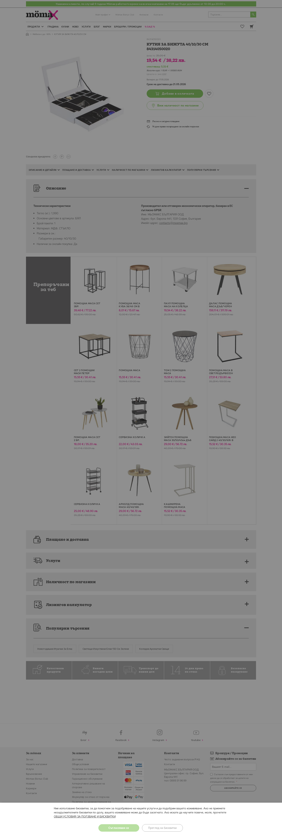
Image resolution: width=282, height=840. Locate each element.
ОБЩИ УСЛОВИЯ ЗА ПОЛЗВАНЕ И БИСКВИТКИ (85, 816)
